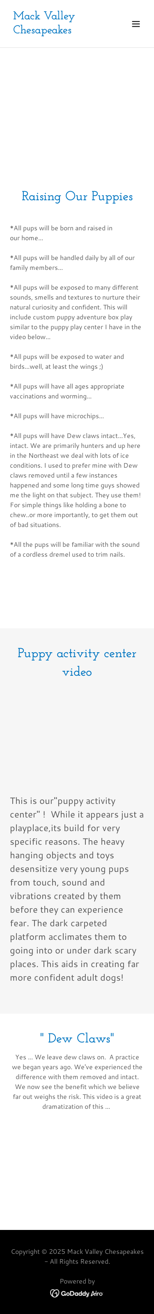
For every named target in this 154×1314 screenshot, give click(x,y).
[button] (136, 24)
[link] (57, 30)
